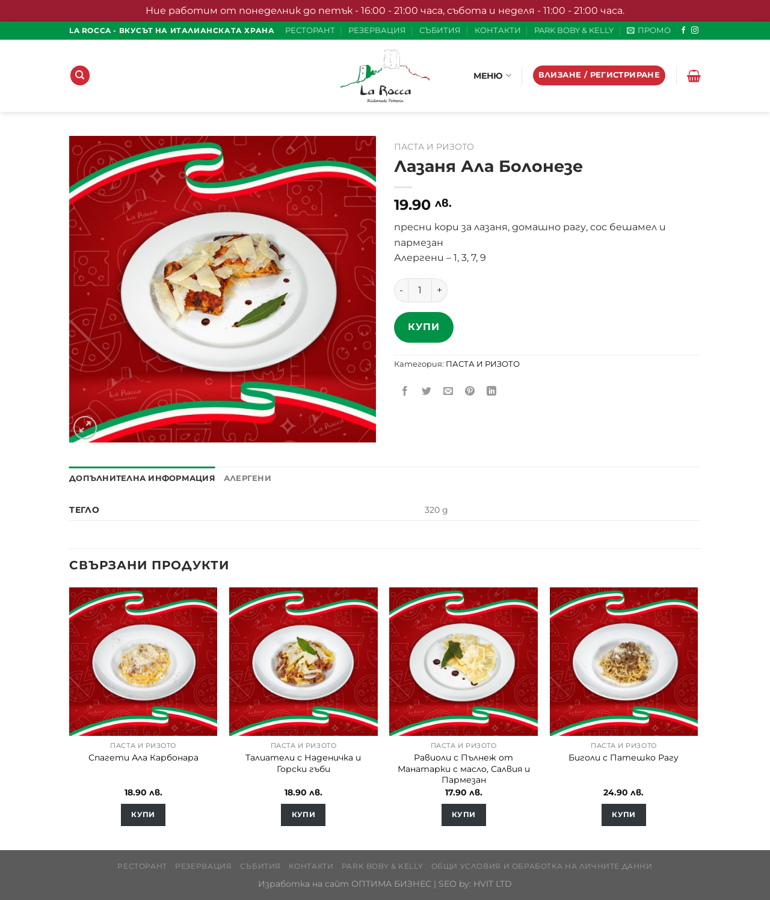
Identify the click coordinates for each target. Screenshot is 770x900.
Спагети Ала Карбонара (143, 757)
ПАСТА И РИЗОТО (434, 147)
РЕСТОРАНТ (310, 30)
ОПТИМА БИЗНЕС (391, 883)
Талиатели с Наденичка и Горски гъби (303, 763)
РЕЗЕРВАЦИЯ (377, 30)
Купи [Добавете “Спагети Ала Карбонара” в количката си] (143, 814)
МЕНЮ (492, 75)
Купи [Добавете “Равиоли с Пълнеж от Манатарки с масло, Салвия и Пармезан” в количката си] (463, 814)
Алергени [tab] (247, 478)
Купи (423, 326)
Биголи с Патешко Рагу (623, 757)
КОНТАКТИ (498, 30)
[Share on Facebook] (405, 392)
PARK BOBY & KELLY (574, 30)
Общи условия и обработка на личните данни (542, 866)
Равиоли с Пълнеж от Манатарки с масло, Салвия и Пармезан (464, 768)
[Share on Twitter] (427, 392)
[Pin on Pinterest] (470, 392)
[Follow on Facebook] (683, 30)
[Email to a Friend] (448, 392)
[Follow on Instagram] (694, 30)
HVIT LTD (492, 883)
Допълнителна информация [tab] (142, 478)
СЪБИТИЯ (440, 30)
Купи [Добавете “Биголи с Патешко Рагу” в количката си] (623, 814)
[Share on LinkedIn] (492, 392)
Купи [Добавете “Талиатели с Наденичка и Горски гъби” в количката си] (303, 814)
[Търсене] (80, 75)
